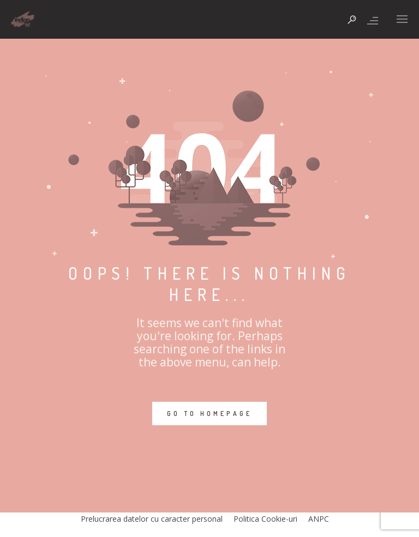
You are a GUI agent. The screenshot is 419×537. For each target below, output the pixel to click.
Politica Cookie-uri (265, 519)
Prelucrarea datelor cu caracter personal (152, 519)
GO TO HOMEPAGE (209, 413)
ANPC (318, 519)
